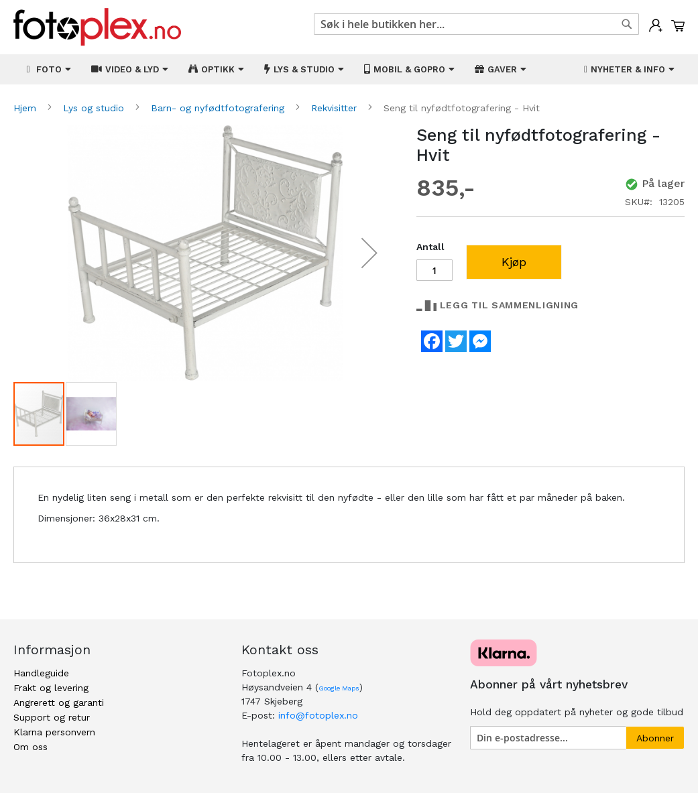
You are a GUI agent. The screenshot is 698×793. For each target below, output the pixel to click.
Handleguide (41, 673)
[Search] (627, 24)
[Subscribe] (655, 737)
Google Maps (338, 688)
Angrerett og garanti (58, 702)
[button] (369, 253)
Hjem (26, 108)
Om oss (30, 746)
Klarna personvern (54, 732)
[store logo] (97, 27)
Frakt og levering (51, 687)
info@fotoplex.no (318, 715)
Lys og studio (95, 108)
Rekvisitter (335, 108)
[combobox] (477, 24)
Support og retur (51, 717)
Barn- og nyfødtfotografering (219, 108)
